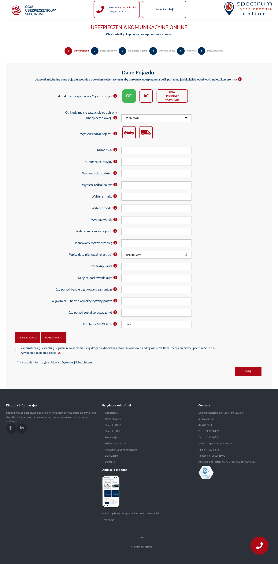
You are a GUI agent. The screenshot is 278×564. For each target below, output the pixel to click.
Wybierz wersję (104, 220)
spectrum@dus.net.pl (220, 443)
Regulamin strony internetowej (121, 449)
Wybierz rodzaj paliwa (99, 185)
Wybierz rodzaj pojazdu (98, 134)
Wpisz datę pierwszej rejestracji (93, 254)
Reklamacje (111, 437)
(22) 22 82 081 (128, 7)
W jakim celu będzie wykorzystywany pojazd (84, 301)
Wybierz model (104, 208)
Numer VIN (107, 150)
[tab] (76, 54)
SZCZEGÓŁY (108, 520)
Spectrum (148, 546)
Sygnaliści (110, 461)
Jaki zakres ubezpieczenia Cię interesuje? (86, 96)
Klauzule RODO (28, 337)
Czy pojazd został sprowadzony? (93, 312)
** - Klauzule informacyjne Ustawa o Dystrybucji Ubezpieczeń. (55, 362)
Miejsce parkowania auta (97, 278)
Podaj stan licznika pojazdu (96, 231)
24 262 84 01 (212, 431)
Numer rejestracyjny (100, 162)
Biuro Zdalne (111, 455)
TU (58, 353)
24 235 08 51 (212, 437)
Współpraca (111, 412)
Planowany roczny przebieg (96, 243)
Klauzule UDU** (54, 337)
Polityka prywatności (116, 443)
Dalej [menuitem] (248, 371)
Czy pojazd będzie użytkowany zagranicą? (86, 289)
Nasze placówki (113, 419)
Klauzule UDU (112, 431)
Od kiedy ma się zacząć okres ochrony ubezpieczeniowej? (91, 115)
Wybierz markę (104, 196)
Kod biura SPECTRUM (100, 324)
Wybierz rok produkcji (99, 173)
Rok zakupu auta (103, 266)
